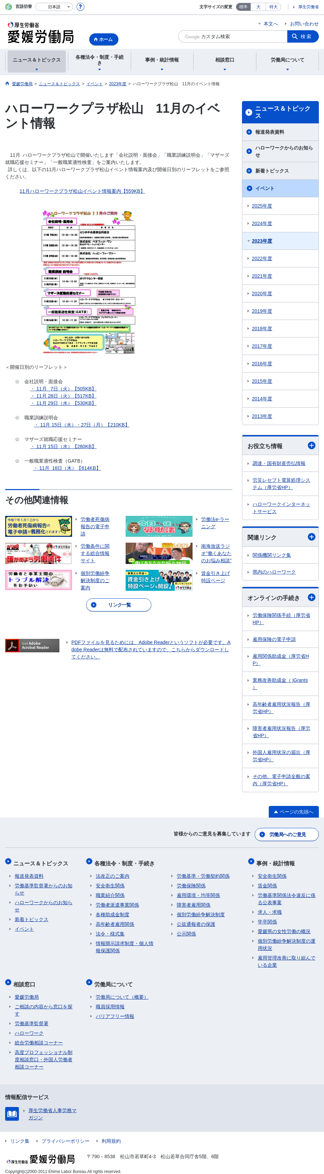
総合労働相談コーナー (39, 1036)
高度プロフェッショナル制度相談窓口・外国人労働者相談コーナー (43, 1053)
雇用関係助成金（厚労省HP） (281, 660)
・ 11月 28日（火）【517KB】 (63, 396)
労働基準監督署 (31, 1017)
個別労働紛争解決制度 (201, 911)
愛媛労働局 (27, 990)
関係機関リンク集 (272, 555)
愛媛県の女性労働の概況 (284, 928)
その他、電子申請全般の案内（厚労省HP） (281, 781)
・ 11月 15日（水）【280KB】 (63, 446)
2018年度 (262, 328)
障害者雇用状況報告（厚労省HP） (281, 733)
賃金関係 (267, 882)
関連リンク (281, 537)
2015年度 (262, 381)
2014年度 (262, 398)
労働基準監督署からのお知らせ (43, 885)
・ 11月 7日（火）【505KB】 (63, 388)
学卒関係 (267, 918)
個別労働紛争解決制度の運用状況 (286, 941)
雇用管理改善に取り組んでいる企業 (286, 958)
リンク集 (20, 1134)
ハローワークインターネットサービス (281, 508)
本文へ (271, 23)
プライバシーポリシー (66, 1134)
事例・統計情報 (277, 861)
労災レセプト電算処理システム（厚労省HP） (281, 484)
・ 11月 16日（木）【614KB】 (67, 468)
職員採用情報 (110, 1000)
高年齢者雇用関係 (115, 920)
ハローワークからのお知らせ (284, 151)
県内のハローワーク (274, 572)
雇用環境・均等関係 (198, 892)
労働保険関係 (191, 882)
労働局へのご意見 (288, 834)
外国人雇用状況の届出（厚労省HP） (281, 757)
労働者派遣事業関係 (117, 901)
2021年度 (262, 276)
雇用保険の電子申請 (274, 640)
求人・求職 (270, 908)
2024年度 (262, 223)
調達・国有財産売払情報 (279, 463)
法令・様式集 (110, 930)
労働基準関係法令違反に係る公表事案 (286, 895)
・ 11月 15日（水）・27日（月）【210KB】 (82, 425)
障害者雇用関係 (193, 901)
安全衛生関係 (110, 882)
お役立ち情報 (281, 446)
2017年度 (262, 346)
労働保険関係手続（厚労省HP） (281, 619)
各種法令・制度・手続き (126, 861)
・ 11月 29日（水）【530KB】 (63, 403)
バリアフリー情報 (115, 1009)
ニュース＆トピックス (283, 112)
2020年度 (262, 293)
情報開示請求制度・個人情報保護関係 (124, 943)
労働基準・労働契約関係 (203, 872)
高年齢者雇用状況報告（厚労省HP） (281, 708)
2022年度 (262, 258)
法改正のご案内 (112, 872)
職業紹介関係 (110, 892)
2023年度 (262, 241)
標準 (243, 6)
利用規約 (111, 1134)
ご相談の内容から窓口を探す (43, 1003)
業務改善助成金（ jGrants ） (280, 684)
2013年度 (262, 416)
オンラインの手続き (281, 598)
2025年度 (262, 206)
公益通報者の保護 (196, 920)
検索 (306, 36)
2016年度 (262, 363)
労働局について (115, 979)
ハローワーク (29, 1026)
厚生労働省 (308, 6)
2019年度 (262, 311)
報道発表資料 (269, 132)
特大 (273, 6)
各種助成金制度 (112, 911)
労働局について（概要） (122, 990)
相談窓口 (26, 979)
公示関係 (186, 930)
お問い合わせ (304, 23)
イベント (265, 188)
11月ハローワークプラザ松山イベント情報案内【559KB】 (82, 191)
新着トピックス (272, 171)
